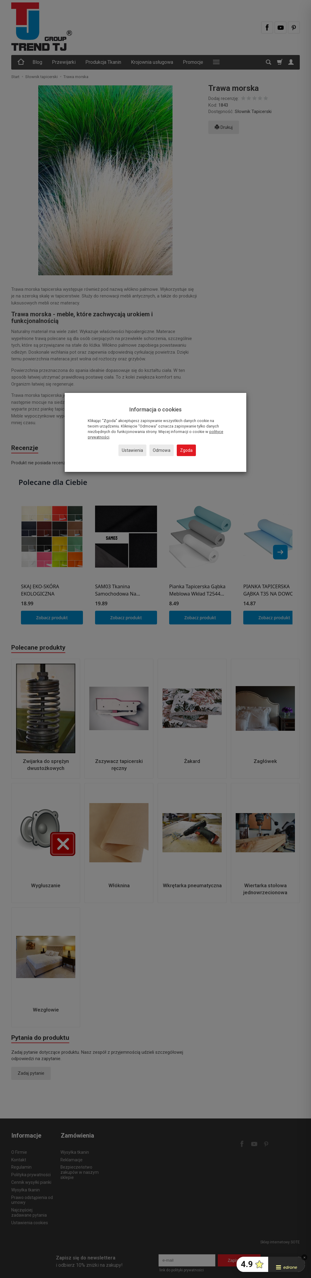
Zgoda (186, 450)
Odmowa (161, 450)
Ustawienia (132, 450)
